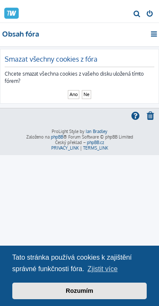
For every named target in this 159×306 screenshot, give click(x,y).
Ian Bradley (96, 131)
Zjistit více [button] (102, 268)
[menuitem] (137, 14)
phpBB (57, 136)
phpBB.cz (95, 142)
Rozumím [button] (79, 290)
